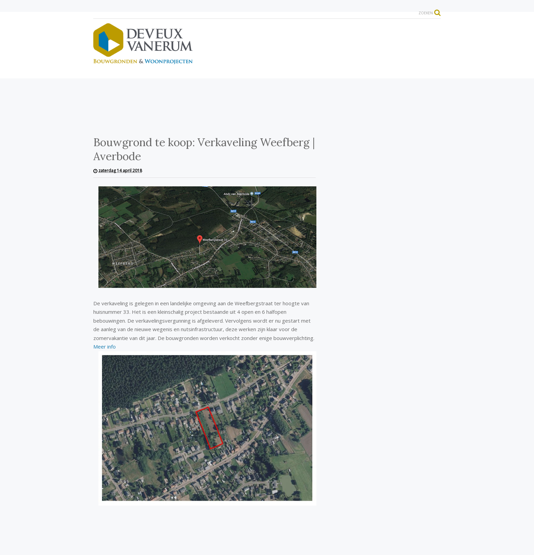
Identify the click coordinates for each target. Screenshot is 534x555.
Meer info (104, 346)
